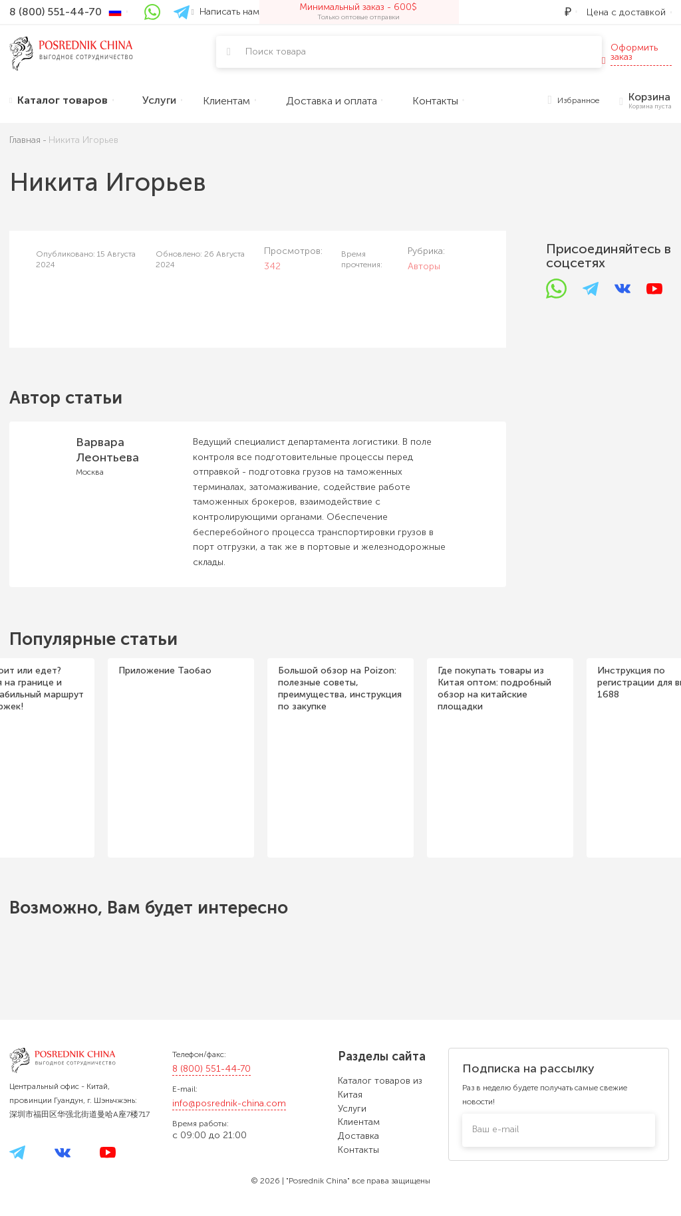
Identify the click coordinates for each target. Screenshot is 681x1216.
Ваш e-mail (495, 1129)
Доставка (358, 1136)
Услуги (352, 1108)
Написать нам (225, 11)
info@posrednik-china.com (229, 1103)
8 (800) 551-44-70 (211, 1068)
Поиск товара (275, 51)
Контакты (358, 1149)
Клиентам (359, 1122)
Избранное (574, 101)
